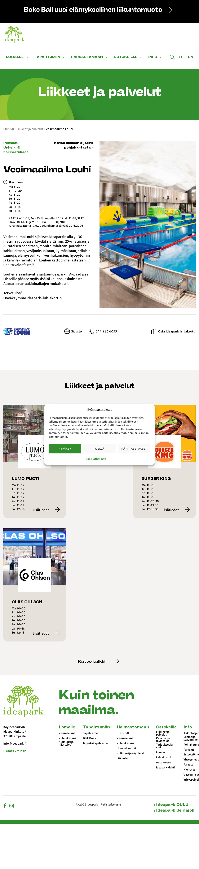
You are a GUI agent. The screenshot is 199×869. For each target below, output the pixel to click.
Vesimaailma (67, 733)
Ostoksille (166, 727)
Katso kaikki (99, 662)
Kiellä (99, 448)
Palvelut (10, 143)
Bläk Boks (89, 738)
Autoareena (163, 762)
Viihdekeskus (67, 738)
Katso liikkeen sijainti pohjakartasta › (73, 145)
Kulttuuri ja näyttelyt (66, 743)
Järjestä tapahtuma (95, 743)
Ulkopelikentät (126, 748)
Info (187, 727)
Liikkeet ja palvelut (30, 129)
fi (180, 57)
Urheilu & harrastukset (15, 150)
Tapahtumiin (96, 727)
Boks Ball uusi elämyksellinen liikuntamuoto (93, 10)
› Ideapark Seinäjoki (175, 811)
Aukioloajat (191, 733)
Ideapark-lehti (165, 767)
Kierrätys (189, 769)
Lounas (160, 752)
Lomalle (67, 727)
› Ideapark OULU (171, 805)
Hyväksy (64, 448)
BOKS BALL (124, 733)
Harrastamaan (133, 727)
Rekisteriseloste (96, 458)
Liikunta (122, 758)
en (190, 57)
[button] (27, 57)
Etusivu (8, 129)
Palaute (188, 764)
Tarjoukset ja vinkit (164, 746)
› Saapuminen (14, 751)
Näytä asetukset (134, 448)
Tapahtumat (91, 733)
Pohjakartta (191, 744)
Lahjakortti (163, 757)
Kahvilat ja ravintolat (163, 740)
